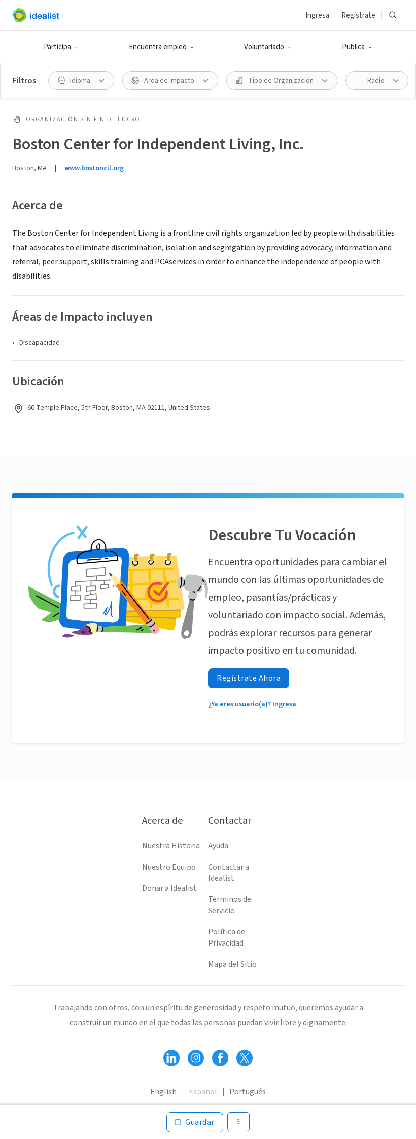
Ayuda (218, 845)
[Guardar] (194, 1122)
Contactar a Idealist (228, 872)
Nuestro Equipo (169, 867)
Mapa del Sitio (232, 964)
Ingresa (317, 15)
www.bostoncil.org (94, 168)
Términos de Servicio (229, 905)
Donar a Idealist (169, 888)
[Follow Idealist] (171, 1058)
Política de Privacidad (226, 937)
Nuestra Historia (171, 845)
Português (247, 1091)
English (163, 1091)
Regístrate (358, 15)
